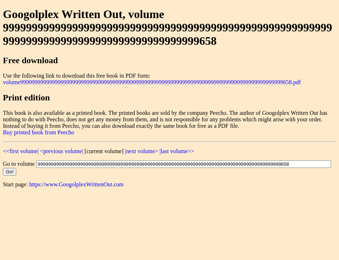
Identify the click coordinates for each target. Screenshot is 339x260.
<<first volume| (21, 151)
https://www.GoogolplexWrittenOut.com (76, 184)
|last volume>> (177, 151)
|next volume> (141, 151)
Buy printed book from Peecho (38, 132)
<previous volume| (61, 151)
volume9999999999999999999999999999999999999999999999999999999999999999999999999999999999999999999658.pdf (152, 82)
